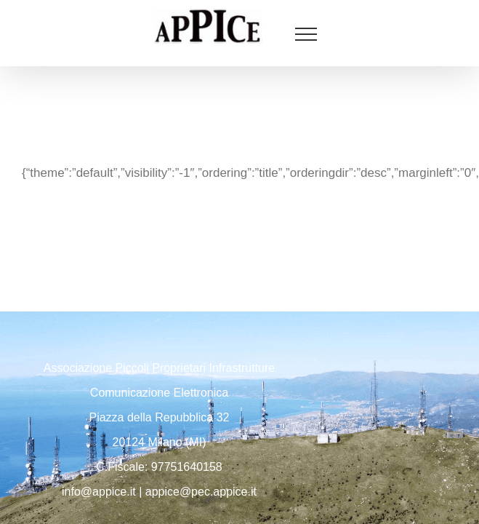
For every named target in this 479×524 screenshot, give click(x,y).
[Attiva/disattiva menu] (306, 34)
